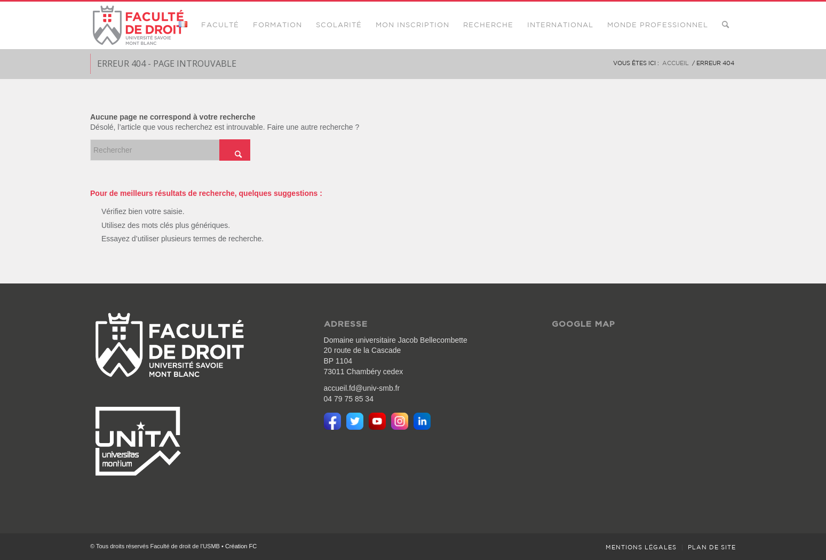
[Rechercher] (725, 25)
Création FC (241, 546)
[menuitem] (183, 25)
